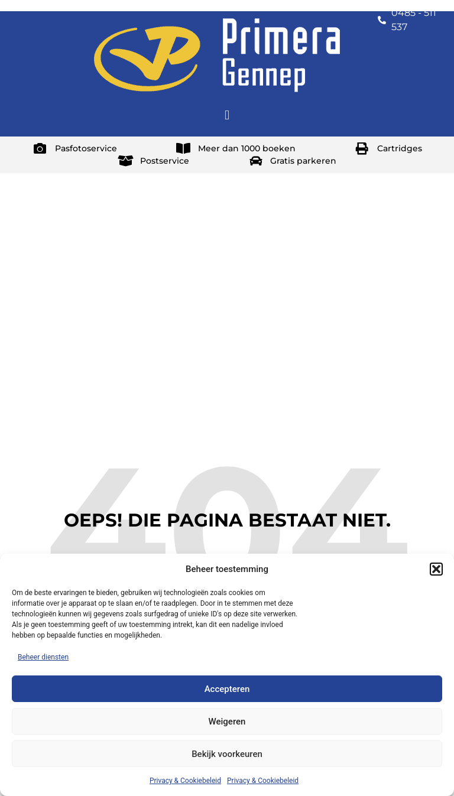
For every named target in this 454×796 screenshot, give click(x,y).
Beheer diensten (43, 657)
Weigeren (227, 721)
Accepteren (227, 689)
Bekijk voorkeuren (227, 754)
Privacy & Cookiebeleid (185, 780)
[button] (436, 569)
